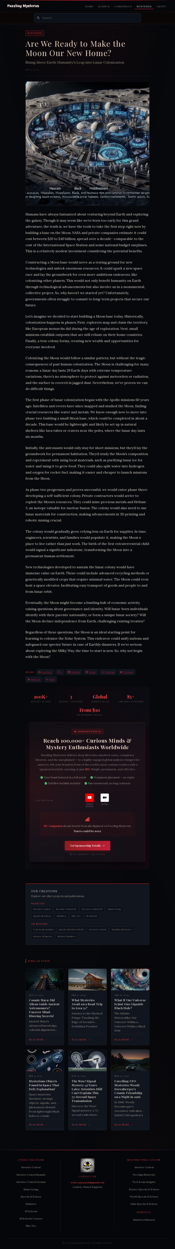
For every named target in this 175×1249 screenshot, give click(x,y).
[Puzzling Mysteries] (89, 801)
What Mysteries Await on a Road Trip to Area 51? (87, 1004)
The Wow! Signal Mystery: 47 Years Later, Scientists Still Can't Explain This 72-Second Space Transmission (87, 1091)
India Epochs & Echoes (144, 1203)
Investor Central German (31, 1182)
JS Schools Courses (30, 1218)
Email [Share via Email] (50, 679)
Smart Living (114, 909)
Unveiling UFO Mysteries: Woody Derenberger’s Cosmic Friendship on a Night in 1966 (128, 1089)
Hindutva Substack (144, 1219)
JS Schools (91, 916)
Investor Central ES (66, 909)
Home (89, 6)
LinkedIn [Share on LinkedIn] (74, 672)
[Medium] (105, 799)
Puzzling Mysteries (121, 929)
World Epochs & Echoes (144, 1196)
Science (104, 6)
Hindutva (61, 916)
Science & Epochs (42, 936)
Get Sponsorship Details (87, 845)
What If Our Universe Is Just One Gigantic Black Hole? (130, 1004)
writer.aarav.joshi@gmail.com (87, 1182)
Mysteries (144, 6)
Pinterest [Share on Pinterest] (34, 679)
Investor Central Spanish (31, 1174)
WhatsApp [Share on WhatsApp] (108, 672)
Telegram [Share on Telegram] (126, 672)
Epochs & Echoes (42, 916)
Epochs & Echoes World (71, 929)
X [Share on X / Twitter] (60, 672)
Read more (38, 1039)
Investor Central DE (92, 909)
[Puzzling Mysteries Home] (23, 6)
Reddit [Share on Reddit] (91, 672)
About (161, 6)
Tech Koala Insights (43, 929)
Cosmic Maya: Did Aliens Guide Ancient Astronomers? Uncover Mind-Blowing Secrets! (44, 1008)
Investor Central (41, 909)
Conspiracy (123, 6)
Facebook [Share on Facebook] (45, 672)
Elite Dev (76, 916)
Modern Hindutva (66, 936)
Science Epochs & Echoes (144, 1189)
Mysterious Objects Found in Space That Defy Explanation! (44, 1085)
